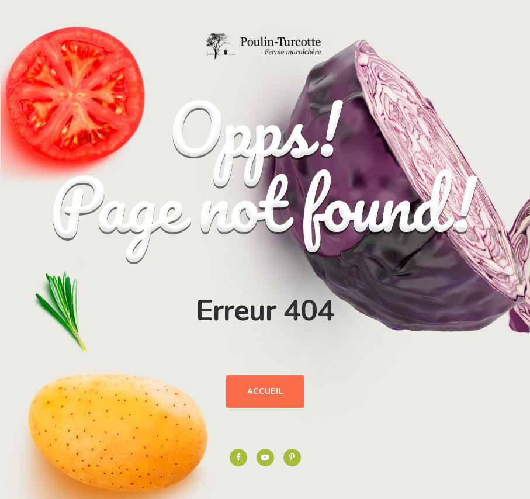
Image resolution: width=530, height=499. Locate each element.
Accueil (265, 391)
